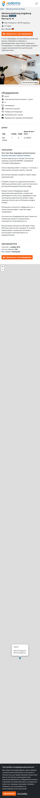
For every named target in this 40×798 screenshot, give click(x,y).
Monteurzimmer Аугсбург (15, 9)
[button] (20, 658)
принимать (9, 793)
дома (2, 9)
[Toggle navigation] (36, 3)
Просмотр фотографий (30, 82)
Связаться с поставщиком (17, 33)
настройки (22, 793)
